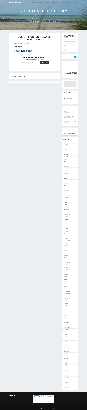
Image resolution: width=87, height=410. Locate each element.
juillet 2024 (66, 156)
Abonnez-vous (45, 62)
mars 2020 (66, 255)
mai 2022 (65, 204)
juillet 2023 (66, 173)
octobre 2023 (66, 168)
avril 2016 (65, 368)
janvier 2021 (66, 233)
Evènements (40, 2)
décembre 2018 (67, 291)
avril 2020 (65, 252)
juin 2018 (65, 305)
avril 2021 (65, 226)
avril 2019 (65, 281)
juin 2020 (65, 248)
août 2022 (66, 197)
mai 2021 (65, 224)
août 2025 (66, 144)
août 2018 (66, 300)
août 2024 (66, 154)
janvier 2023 (66, 188)
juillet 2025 (66, 147)
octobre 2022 (66, 192)
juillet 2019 (66, 274)
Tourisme (47, 2)
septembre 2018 (67, 298)
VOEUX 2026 (66, 111)
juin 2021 (65, 221)
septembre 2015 (67, 384)
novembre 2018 (67, 293)
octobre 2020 (66, 238)
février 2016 (66, 372)
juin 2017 (65, 334)
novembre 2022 (67, 190)
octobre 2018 (66, 296)
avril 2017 (65, 339)
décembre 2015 (67, 377)
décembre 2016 (67, 348)
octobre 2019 (66, 267)
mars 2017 (66, 341)
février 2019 (66, 286)
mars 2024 (66, 159)
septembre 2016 (67, 356)
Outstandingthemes (52, 408)
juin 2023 (65, 176)
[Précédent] (65, 96)
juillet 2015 (66, 387)
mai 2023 (65, 178)
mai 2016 (65, 365)
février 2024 (66, 161)
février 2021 (66, 231)
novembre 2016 (67, 351)
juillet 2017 (66, 332)
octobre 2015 (66, 382)
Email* (70, 46)
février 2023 (66, 185)
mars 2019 (66, 284)
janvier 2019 (66, 288)
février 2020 (66, 257)
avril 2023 (65, 180)
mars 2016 (66, 370)
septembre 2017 (67, 327)
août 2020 (66, 243)
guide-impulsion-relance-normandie (21, 43)
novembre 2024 (67, 151)
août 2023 (66, 171)
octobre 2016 (66, 353)
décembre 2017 (67, 320)
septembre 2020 (67, 240)
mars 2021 (66, 228)
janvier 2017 (66, 346)
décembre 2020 (67, 236)
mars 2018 (66, 312)
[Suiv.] (75, 96)
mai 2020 (65, 250)
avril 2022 (65, 207)
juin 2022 (65, 202)
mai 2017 (65, 336)
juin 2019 (65, 276)
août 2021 (66, 216)
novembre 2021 (67, 209)
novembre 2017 (67, 322)
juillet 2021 (66, 219)
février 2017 (66, 344)
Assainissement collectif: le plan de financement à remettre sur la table (69, 116)
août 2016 (66, 358)
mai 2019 (65, 279)
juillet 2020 (66, 245)
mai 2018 (65, 308)
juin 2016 (65, 363)
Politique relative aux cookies (44, 402)
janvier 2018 (66, 317)
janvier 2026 (66, 142)
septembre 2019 (67, 269)
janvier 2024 (66, 163)
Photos (63, 2)
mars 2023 (66, 183)
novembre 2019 (67, 264)
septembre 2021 (67, 214)
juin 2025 (65, 149)
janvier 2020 (66, 260)
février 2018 (66, 315)
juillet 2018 (66, 303)
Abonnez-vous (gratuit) (71, 2)
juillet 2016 (66, 360)
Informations (55, 2)
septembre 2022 (67, 195)
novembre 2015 (67, 380)
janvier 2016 (66, 375)
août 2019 (66, 272)
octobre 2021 (66, 212)
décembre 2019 (67, 262)
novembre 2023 (67, 166)
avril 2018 (65, 310)
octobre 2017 (66, 324)
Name (70, 42)
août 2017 (66, 329)
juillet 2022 (66, 200)
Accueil (33, 2)
